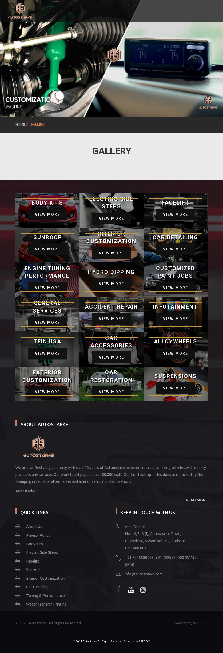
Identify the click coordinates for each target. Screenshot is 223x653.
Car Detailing (37, 586)
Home (20, 124)
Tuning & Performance (45, 595)
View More (47, 214)
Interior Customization (45, 578)
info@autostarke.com (143, 574)
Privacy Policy (38, 535)
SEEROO (200, 623)
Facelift (32, 561)
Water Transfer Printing (46, 604)
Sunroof (33, 569)
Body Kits (34, 543)
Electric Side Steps (42, 552)
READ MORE (197, 500)
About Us (34, 526)
